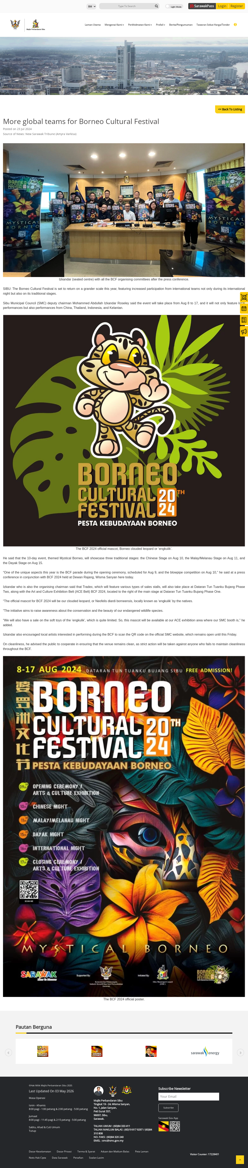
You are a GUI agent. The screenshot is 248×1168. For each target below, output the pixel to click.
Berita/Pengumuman (180, 24)
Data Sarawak (60, 1157)
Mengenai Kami (114, 24)
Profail (160, 24)
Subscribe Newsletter (174, 1088)
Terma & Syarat (86, 1151)
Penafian (78, 1157)
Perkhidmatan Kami (140, 24)
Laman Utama (93, 24)
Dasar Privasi (64, 1151)
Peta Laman (141, 1151)
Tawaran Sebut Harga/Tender (213, 24)
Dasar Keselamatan (40, 1151)
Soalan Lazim (96, 1157)
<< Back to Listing (230, 109)
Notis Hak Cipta (37, 1157)
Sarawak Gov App (168, 1118)
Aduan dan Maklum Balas (115, 1151)
